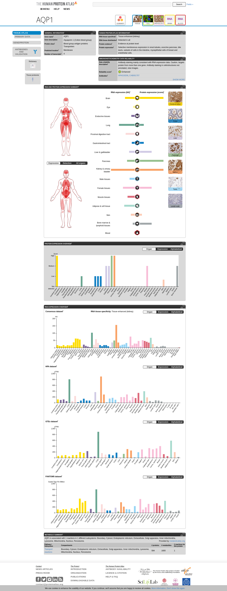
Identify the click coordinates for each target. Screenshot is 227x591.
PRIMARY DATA (22, 36)
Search (179, 4)
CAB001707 (134, 75)
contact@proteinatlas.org (49, 584)
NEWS (67, 9)
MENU (45, 9)
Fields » (190, 4)
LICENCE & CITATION (116, 573)
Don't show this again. (176, 588)
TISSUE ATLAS (20, 33)
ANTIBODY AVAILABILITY (118, 569)
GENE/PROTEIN (21, 42)
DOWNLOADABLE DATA (82, 580)
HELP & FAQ (112, 577)
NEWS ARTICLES (44, 569)
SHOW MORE (179, 80)
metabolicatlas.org (177, 541)
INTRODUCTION (78, 569)
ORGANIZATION (78, 573)
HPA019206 (123, 75)
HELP (56, 9)
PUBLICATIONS (78, 577)
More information (158, 588)
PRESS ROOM (43, 573)
